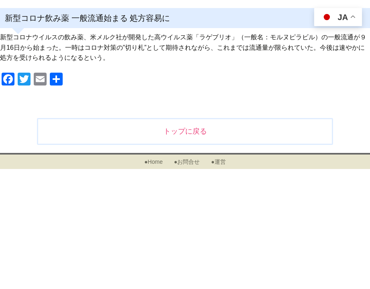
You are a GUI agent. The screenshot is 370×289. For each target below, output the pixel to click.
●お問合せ (187, 162)
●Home (153, 162)
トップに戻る (185, 131)
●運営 (218, 162)
